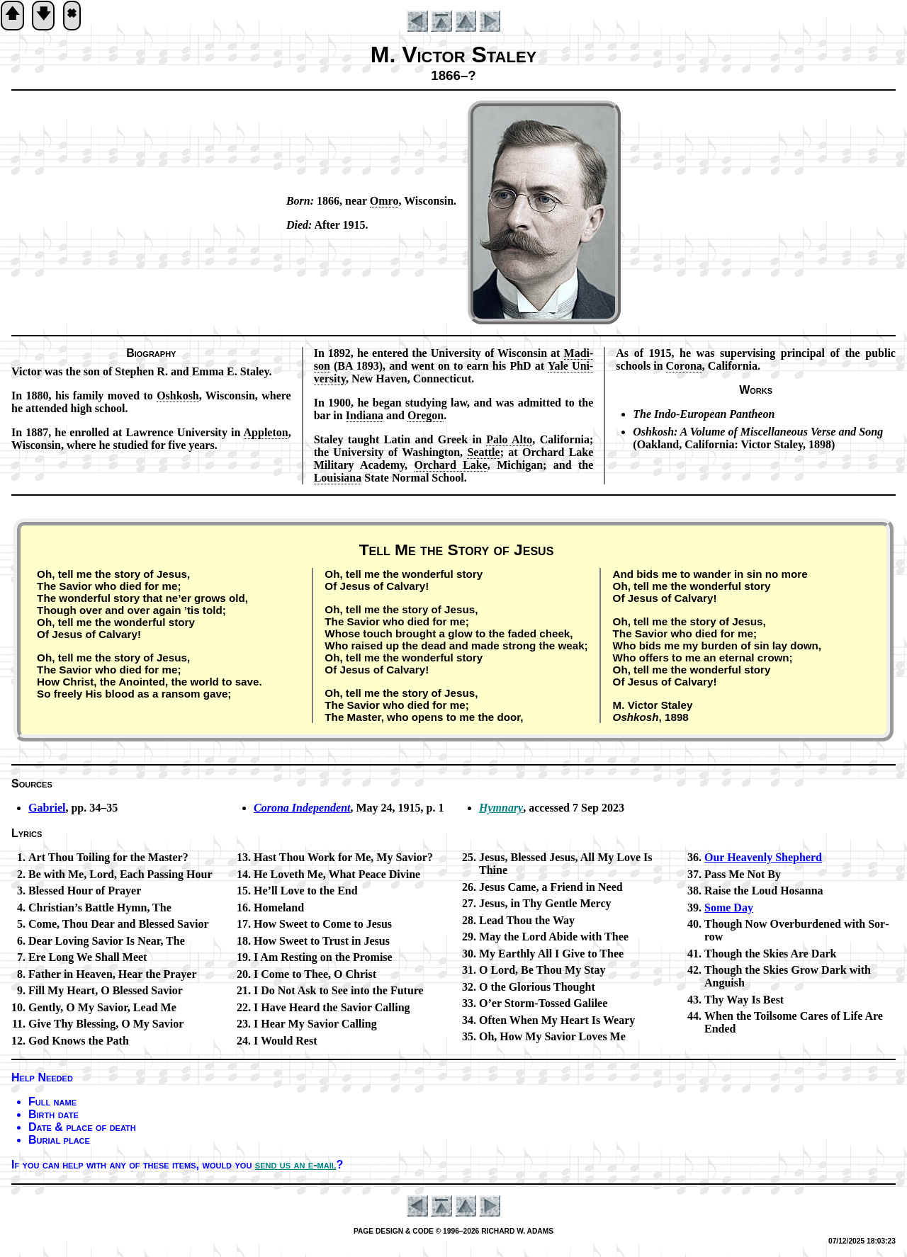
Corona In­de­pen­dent (302, 808)
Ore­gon (425, 415)
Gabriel (46, 808)
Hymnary (501, 808)
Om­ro (384, 201)
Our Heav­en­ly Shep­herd (763, 857)
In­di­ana (364, 415)
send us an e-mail (296, 1165)
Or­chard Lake (451, 465)
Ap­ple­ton (266, 432)
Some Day (728, 907)
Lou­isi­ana (338, 478)
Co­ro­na (684, 366)
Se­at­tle (483, 452)
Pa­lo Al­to (509, 439)
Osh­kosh (178, 395)
